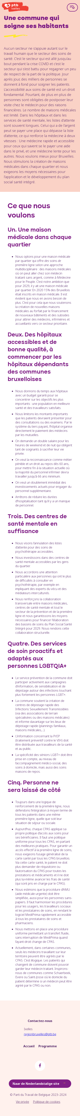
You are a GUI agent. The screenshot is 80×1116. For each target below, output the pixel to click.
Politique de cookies (46, 1102)
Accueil (29, 1046)
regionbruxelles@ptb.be (40, 1034)
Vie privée (22, 1102)
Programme (47, 1046)
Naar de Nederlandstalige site (40, 1084)
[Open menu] (72, 7)
